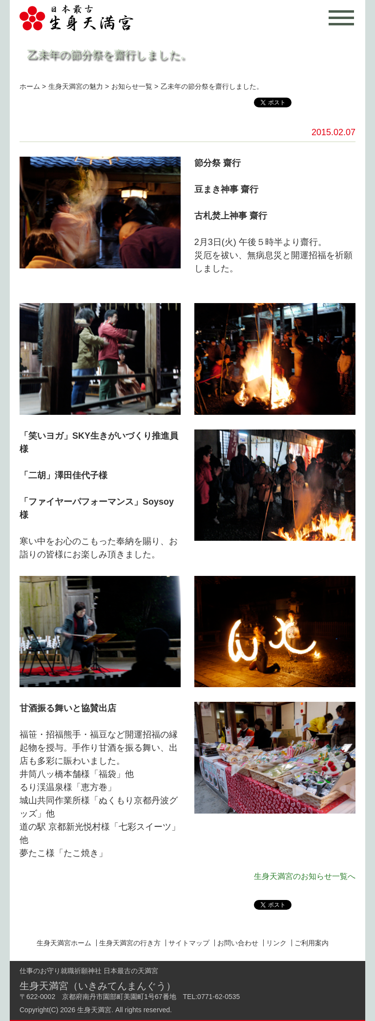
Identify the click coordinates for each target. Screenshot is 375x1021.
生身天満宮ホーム (64, 943)
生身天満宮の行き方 (130, 943)
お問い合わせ (237, 943)
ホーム (30, 86)
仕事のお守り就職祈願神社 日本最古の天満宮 (89, 971)
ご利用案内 (311, 943)
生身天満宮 (94, 1010)
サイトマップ (188, 943)
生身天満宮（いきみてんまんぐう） (98, 985)
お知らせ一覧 (131, 86)
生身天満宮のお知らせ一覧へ (304, 876)
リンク (276, 943)
